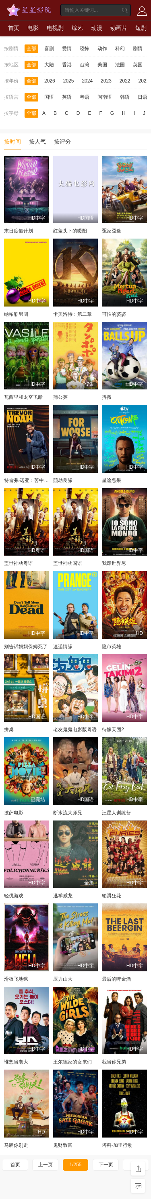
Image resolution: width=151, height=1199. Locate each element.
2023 (106, 81)
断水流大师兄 (67, 813)
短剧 (141, 28)
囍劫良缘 (62, 480)
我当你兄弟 (114, 1062)
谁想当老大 (16, 1062)
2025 (68, 81)
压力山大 (62, 979)
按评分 (62, 141)
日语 (142, 97)
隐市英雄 (111, 646)
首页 (13, 28)
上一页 (45, 1164)
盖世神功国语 (67, 563)
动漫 (96, 28)
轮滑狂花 (111, 896)
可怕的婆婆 (114, 314)
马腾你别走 (16, 1145)
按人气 (37, 141)
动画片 (118, 28)
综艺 (77, 28)
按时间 (12, 141)
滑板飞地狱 (16, 979)
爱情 (67, 48)
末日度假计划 (18, 231)
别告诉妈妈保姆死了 (26, 646)
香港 (67, 65)
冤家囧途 (111, 231)
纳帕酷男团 (16, 314)
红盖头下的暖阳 (70, 231)
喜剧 (49, 48)
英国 (138, 65)
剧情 (138, 48)
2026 (49, 81)
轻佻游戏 (13, 896)
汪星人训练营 (116, 813)
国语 (49, 97)
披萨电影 (13, 813)
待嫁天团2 (113, 729)
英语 (67, 97)
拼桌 (9, 729)
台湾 (84, 65)
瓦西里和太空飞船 (23, 397)
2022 (125, 81)
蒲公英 (60, 397)
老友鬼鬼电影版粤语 (75, 729)
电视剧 (55, 28)
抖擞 (107, 397)
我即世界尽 (114, 563)
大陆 (49, 65)
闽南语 (104, 97)
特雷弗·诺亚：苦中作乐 (29, 480)
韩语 (125, 97)
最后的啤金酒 (116, 979)
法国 (120, 65)
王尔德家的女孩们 (72, 1062)
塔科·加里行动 (117, 1145)
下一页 (106, 1164)
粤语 (84, 97)
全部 (31, 48)
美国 (102, 65)
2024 (87, 81)
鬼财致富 (62, 1145)
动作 (102, 48)
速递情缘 (62, 646)
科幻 (120, 48)
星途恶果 (111, 480)
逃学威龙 (62, 896)
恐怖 (84, 48)
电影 (33, 28)
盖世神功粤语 (18, 563)
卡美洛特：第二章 (72, 314)
